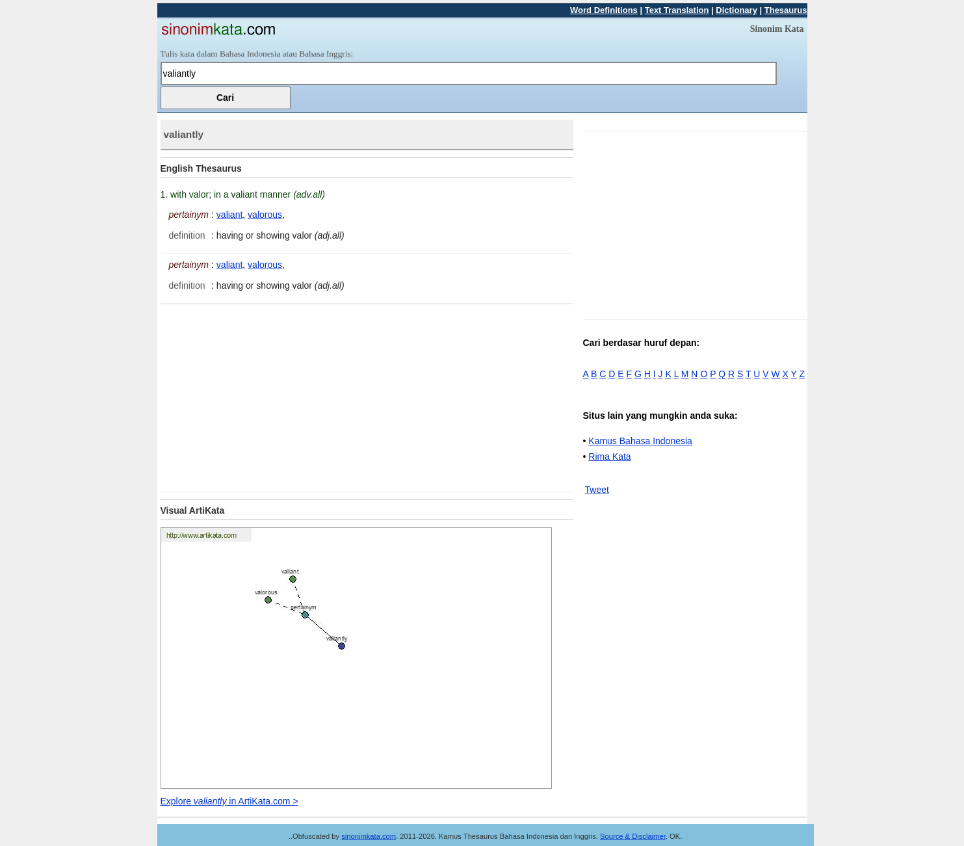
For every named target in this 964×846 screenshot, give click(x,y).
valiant (229, 214)
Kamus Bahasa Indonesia (640, 441)
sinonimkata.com (368, 836)
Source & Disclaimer (633, 836)
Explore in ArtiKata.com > (229, 801)
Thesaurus (785, 10)
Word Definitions (604, 10)
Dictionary (736, 10)
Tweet (597, 489)
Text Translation (677, 10)
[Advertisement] (270, 395)
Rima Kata (609, 456)
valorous (265, 214)
